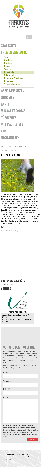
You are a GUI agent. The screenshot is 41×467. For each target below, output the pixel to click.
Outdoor (8, 60)
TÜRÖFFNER (8, 118)
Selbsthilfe (9, 72)
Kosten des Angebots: (13, 280)
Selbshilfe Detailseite (9, 150)
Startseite (8, 46)
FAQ (3, 131)
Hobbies (8, 63)
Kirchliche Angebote (13, 78)
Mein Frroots (9, 455)
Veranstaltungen (12, 84)
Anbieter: (6, 288)
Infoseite (7, 97)
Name (6, 372)
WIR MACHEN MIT (12, 124)
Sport (6, 57)
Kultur (7, 66)
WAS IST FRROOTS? (13, 111)
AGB (28, 457)
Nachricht (8, 397)
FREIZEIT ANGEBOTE (14, 52)
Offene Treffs (10, 75)
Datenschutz (20, 457)
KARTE (5, 104)
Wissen (7, 69)
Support (8, 459)
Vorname (7, 381)
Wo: (3, 227)
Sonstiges (8, 81)
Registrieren (10, 138)
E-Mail (6, 389)
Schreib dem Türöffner (19, 347)
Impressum (9, 457)
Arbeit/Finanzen (12, 91)
